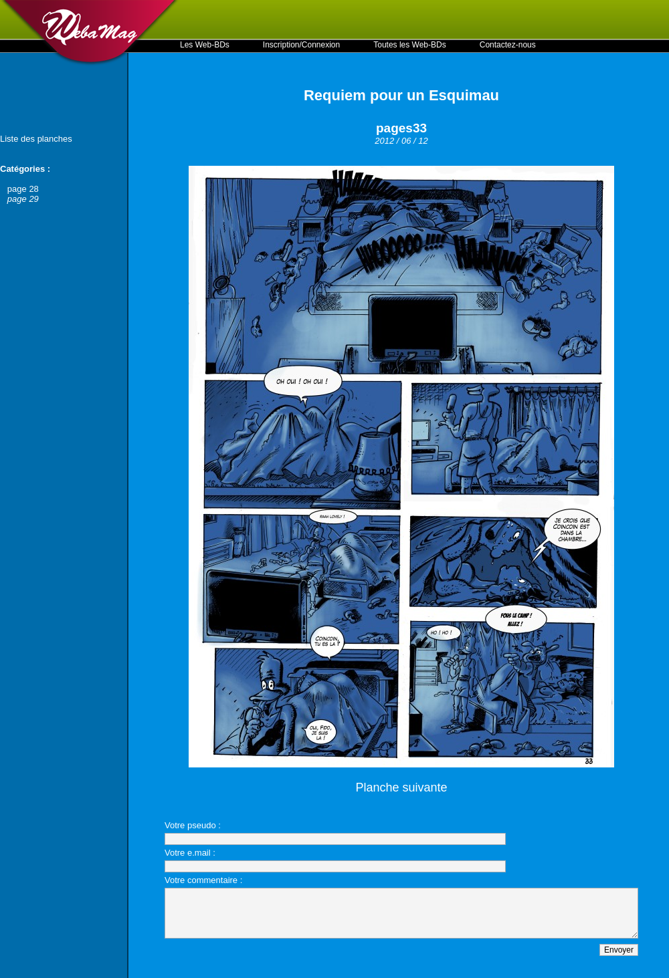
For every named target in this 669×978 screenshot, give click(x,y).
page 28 (23, 189)
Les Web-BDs (204, 44)
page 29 (23, 199)
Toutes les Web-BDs (409, 44)
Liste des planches (36, 139)
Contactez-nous (508, 44)
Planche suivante (401, 787)
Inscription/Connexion (301, 44)
